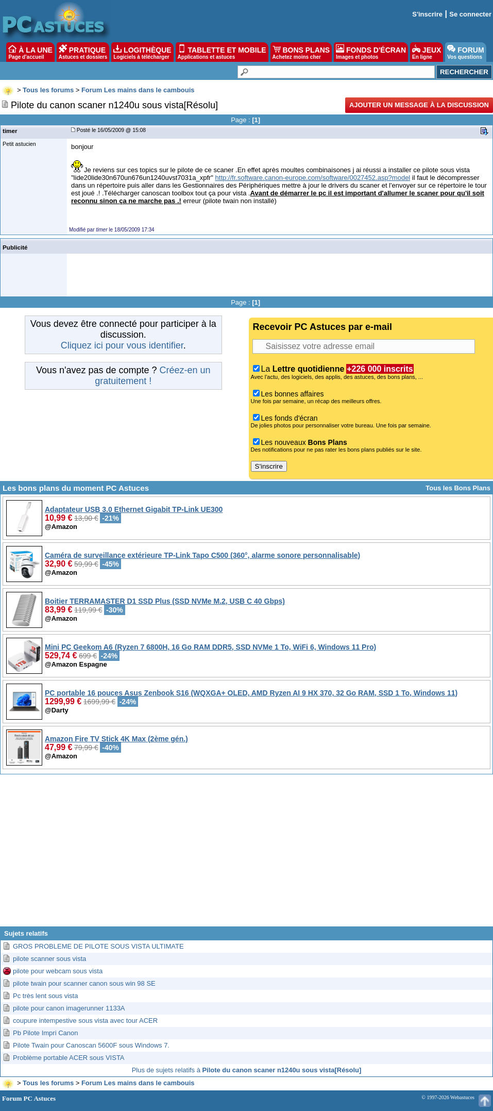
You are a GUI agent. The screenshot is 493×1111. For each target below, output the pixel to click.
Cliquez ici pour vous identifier (122, 345)
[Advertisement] (246, 854)
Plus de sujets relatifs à (247, 1070)
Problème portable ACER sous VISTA (69, 1058)
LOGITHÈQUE (142, 52)
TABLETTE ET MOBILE (222, 52)
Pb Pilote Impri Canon (45, 1033)
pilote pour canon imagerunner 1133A (69, 1008)
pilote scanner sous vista (49, 959)
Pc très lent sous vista (45, 996)
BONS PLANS (301, 52)
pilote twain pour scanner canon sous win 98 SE (84, 983)
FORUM (465, 52)
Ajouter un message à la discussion (419, 105)
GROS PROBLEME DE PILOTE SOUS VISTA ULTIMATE (98, 946)
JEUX (426, 52)
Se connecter (470, 14)
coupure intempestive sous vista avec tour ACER (85, 1020)
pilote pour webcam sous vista (58, 971)
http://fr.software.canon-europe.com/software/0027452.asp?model (313, 177)
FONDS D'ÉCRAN (371, 52)
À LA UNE (30, 52)
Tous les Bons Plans (458, 488)
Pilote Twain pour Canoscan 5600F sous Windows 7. (91, 1045)
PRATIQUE (83, 52)
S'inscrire (427, 14)
